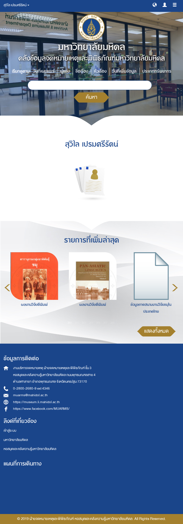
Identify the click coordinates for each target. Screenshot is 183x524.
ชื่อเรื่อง (82, 71)
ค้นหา (91, 97)
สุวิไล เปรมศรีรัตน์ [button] (16, 5)
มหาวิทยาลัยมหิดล (16, 440)
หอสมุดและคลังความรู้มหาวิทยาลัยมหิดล (30, 449)
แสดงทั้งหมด (156, 331)
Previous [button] (7, 287)
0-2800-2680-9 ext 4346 (31, 388)
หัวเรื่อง (100, 71)
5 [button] (98, 322)
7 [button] (112, 322)
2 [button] (77, 322)
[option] (33, 287)
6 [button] (105, 322)
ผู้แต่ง (65, 71)
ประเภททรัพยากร (156, 71)
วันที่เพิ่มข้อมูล (124, 71)
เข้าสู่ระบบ (10, 431)
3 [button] (84, 322)
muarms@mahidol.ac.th (30, 395)
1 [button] (69, 322)
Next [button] (174, 287)
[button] (154, 4)
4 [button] (91, 322)
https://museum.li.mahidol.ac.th (36, 402)
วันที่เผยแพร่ (43, 71)
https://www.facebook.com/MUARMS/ (41, 409)
